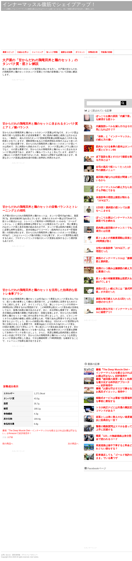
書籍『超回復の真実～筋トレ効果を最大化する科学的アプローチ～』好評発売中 (114, 382)
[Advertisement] (66, 30)
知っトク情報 (52, 52)
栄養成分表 (93, 52)
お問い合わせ (6, 555)
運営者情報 (16, 555)
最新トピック (8, 52)
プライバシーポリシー (30, 555)
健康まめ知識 (66, 52)
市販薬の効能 (106, 52)
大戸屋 (10, 437)
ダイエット (80, 52)
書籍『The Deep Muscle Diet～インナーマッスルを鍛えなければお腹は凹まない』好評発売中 (114, 372)
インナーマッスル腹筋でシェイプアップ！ (49, 4)
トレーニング (37, 52)
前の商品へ (7, 443)
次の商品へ (73, 443)
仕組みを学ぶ (22, 52)
